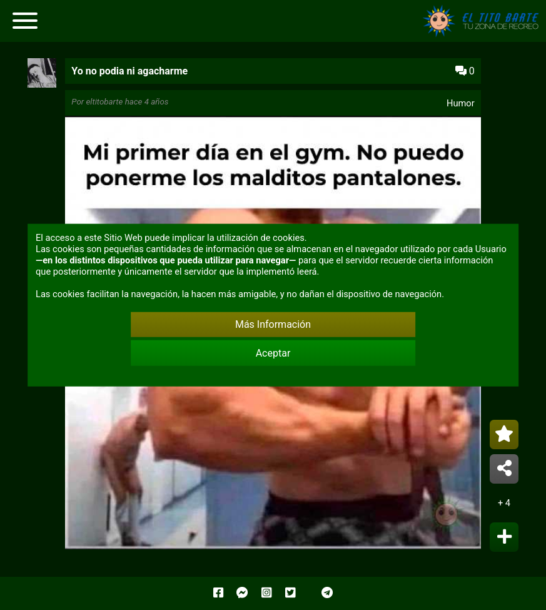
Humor (461, 103)
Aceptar (273, 353)
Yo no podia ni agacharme (129, 71)
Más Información (273, 324)
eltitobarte (104, 101)
